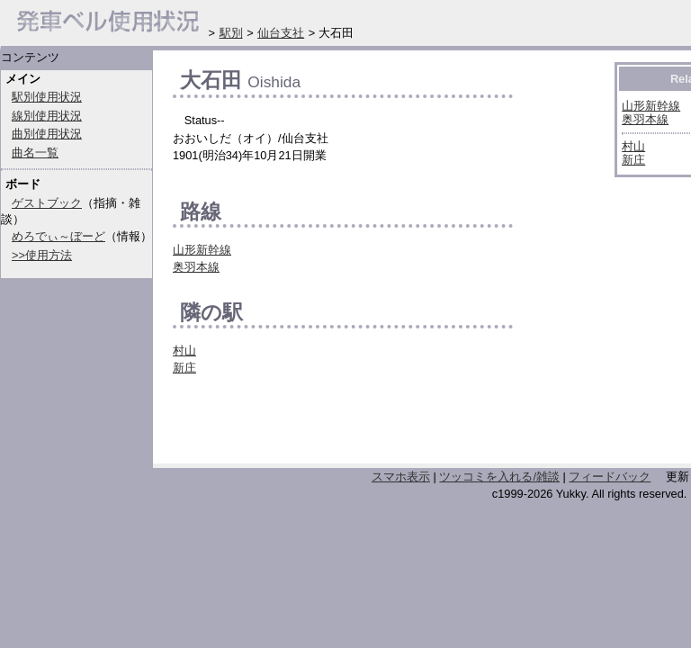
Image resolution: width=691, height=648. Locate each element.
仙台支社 (280, 33)
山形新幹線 (202, 249)
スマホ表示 (401, 476)
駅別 (231, 33)
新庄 (184, 367)
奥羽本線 (196, 267)
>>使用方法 (42, 255)
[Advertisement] (383, 425)
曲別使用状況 (47, 133)
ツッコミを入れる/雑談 (499, 476)
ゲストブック (47, 203)
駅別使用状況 (47, 97)
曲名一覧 (35, 152)
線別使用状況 (47, 115)
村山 (184, 350)
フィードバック (610, 476)
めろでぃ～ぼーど (58, 236)
